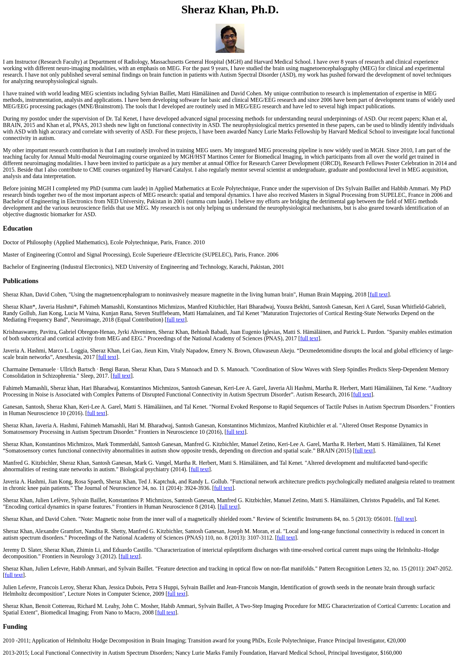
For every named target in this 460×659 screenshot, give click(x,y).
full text (379, 294)
